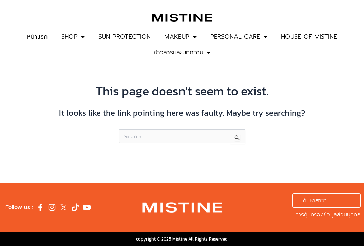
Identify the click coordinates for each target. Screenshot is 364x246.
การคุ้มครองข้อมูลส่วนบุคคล (328, 214)
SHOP (73, 36)
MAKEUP (180, 36)
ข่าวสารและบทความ (182, 52)
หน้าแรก (37, 36)
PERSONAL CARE (238, 36)
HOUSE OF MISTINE (309, 36)
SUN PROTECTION (124, 36)
